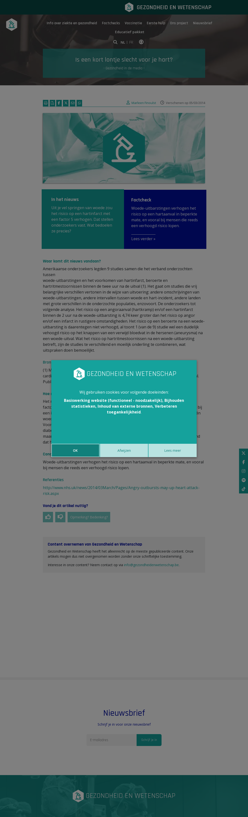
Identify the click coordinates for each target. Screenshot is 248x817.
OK (75, 450)
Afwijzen (124, 450)
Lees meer (172, 450)
